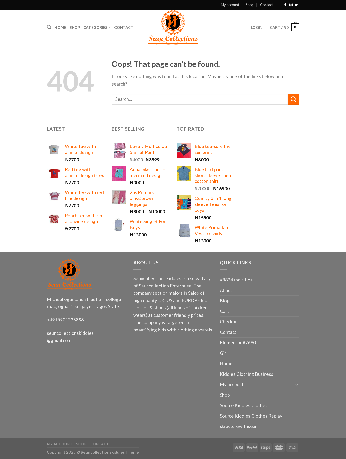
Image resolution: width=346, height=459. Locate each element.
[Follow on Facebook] (285, 5)
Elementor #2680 (238, 342)
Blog (224, 300)
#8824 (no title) (236, 279)
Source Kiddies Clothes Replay (251, 416)
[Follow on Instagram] (291, 5)
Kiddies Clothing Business (246, 374)
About (226, 290)
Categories (97, 27)
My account (230, 4)
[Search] (49, 27)
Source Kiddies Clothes (243, 405)
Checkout (229, 321)
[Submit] (293, 99)
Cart (224, 311)
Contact (266, 4)
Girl (223, 353)
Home (60, 27)
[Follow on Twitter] (296, 5)
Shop (250, 4)
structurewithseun (239, 426)
